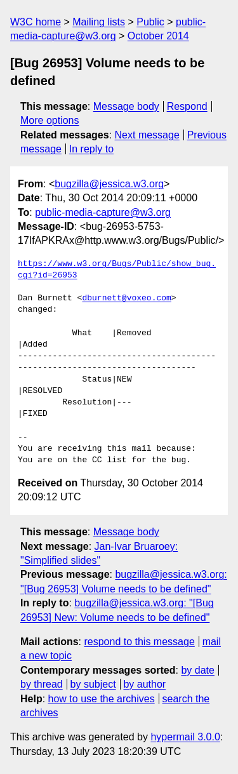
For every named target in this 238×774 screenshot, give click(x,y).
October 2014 (158, 35)
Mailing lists (98, 22)
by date (197, 670)
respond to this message (139, 641)
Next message (147, 135)
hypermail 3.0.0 (185, 736)
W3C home (35, 22)
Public (150, 22)
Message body (126, 106)
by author (144, 684)
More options (49, 120)
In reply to (91, 148)
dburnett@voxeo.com (126, 298)
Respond (187, 106)
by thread (41, 684)
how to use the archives (101, 698)
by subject (93, 684)
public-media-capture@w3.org (103, 212)
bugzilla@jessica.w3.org (109, 183)
